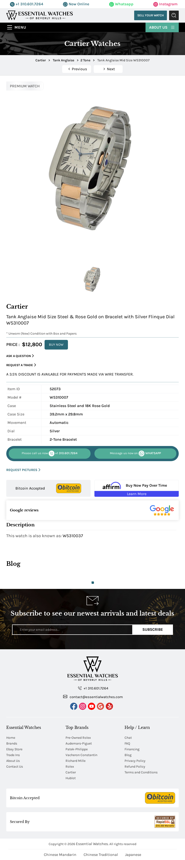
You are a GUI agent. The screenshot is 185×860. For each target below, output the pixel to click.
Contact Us (14, 766)
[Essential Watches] (39, 15)
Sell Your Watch (150, 15)
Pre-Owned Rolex (78, 738)
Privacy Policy (135, 761)
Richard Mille (76, 761)
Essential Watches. (92, 843)
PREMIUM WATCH (25, 86)
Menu (20, 27)
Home (10, 738)
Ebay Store (14, 749)
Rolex (70, 766)
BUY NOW (56, 345)
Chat (128, 738)
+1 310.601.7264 (26, 4)
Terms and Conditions (141, 772)
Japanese (133, 854)
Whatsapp (121, 4)
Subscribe (152, 629)
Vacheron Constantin (81, 755)
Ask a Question (20, 356)
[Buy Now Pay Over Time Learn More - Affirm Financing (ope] (136, 488)
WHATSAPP (135, 453)
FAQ (127, 743)
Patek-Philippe (77, 749)
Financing (132, 749)
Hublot (71, 778)
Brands (11, 743)
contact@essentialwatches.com (93, 696)
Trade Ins (13, 755)
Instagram (165, 4)
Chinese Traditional (101, 854)
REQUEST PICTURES (23, 470)
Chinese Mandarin (60, 854)
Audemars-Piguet (79, 743)
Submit (174, 15)
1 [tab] (93, 582)
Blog (128, 755)
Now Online (76, 4)
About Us (162, 27)
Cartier (71, 772)
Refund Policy (135, 766)
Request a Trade (21, 365)
